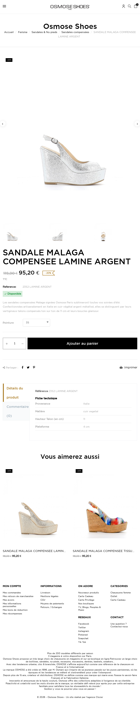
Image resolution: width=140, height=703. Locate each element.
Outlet (113, 596)
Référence (41, 391)
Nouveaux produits (88, 592)
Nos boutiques (86, 603)
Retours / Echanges (51, 607)
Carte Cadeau (85, 596)
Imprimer (128, 367)
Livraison (45, 592)
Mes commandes (12, 592)
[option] (70, 137)
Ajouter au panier (82, 343)
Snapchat (83, 638)
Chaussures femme (120, 592)
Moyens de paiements (52, 603)
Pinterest (83, 635)
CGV (42, 600)
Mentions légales (49, 596)
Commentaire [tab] (18, 411)
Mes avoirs (8, 600)
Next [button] (137, 123)
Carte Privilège (86, 600)
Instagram (83, 631)
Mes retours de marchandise (18, 596)
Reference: (9, 286)
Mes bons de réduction (15, 610)
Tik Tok (82, 642)
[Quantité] (14, 343)
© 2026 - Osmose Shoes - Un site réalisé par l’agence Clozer (70, 697)
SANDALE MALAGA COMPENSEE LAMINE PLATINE (34, 551)
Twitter (82, 627)
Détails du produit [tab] (15, 392)
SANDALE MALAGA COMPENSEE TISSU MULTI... (102, 551)
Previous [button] (2, 123)
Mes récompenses (12, 613)
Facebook (83, 624)
